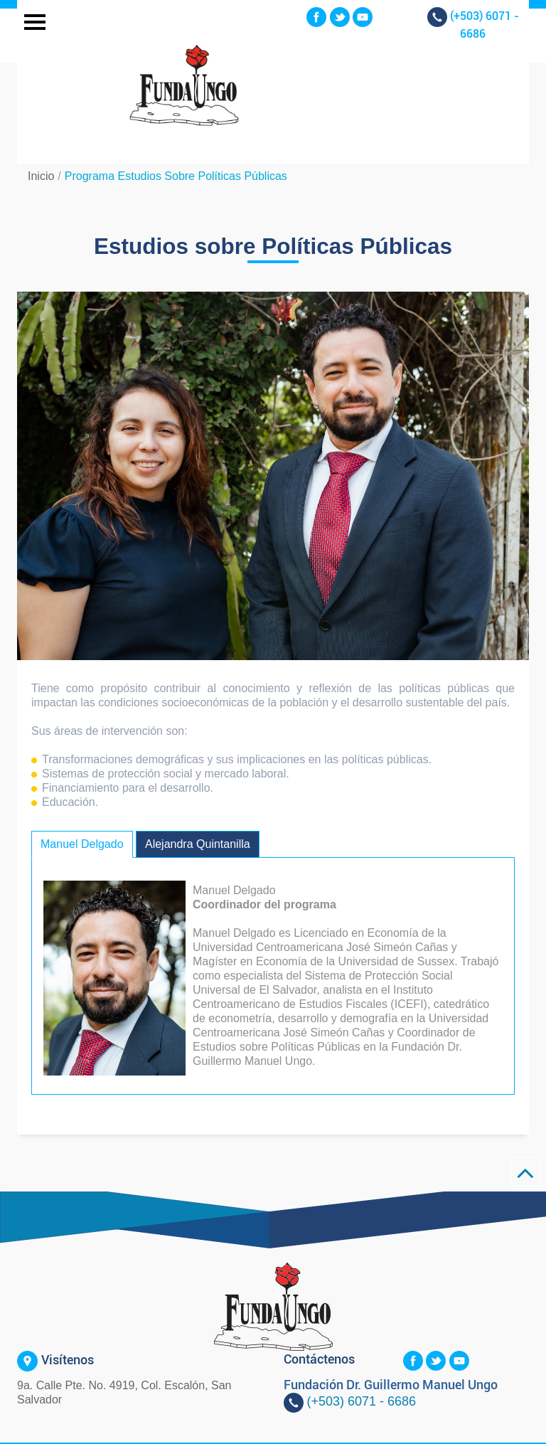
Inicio (41, 176)
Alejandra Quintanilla (197, 844)
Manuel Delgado (82, 844)
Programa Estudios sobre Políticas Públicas (176, 176)
